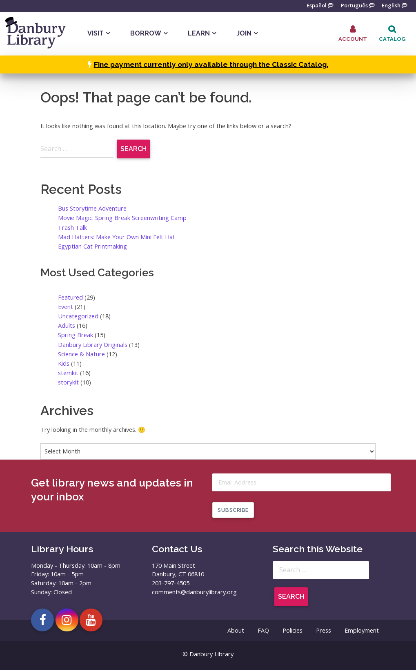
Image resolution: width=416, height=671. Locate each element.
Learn (199, 33)
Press (323, 631)
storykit (68, 382)
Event (65, 307)
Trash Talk (72, 227)
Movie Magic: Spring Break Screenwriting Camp (122, 218)
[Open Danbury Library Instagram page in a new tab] (67, 620)
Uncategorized (78, 316)
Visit (95, 33)
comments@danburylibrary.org (194, 592)
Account (352, 39)
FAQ (263, 631)
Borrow (145, 33)
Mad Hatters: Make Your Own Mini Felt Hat (116, 237)
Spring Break (75, 335)
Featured (70, 297)
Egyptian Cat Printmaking (92, 246)
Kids (63, 363)
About (235, 631)
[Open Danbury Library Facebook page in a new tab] (42, 620)
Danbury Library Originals (92, 345)
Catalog (392, 39)
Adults (66, 325)
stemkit (68, 373)
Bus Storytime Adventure (92, 208)
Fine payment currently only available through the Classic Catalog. (211, 64)
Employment (362, 631)
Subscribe (233, 510)
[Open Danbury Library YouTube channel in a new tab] (91, 620)
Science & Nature (81, 354)
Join (243, 33)
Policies (293, 631)
